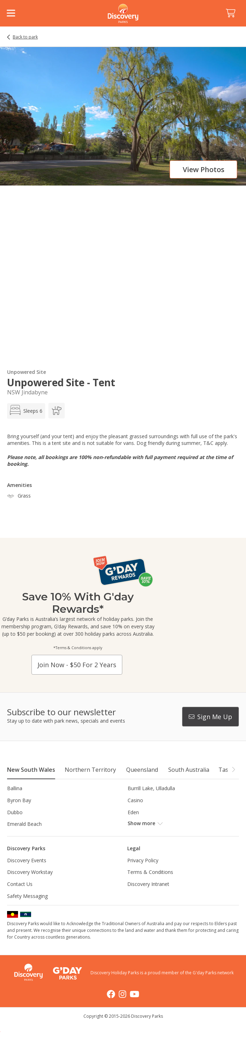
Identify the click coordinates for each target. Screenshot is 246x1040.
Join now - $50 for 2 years (76, 664)
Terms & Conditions (150, 872)
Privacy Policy (142, 860)
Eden (133, 812)
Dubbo (15, 812)
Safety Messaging (27, 896)
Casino (135, 800)
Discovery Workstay (30, 872)
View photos (203, 169)
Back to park (25, 37)
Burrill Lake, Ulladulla (151, 788)
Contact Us (20, 884)
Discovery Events (26, 860)
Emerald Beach (24, 824)
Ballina (14, 788)
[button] (233, 769)
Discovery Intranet (148, 884)
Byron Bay (19, 800)
